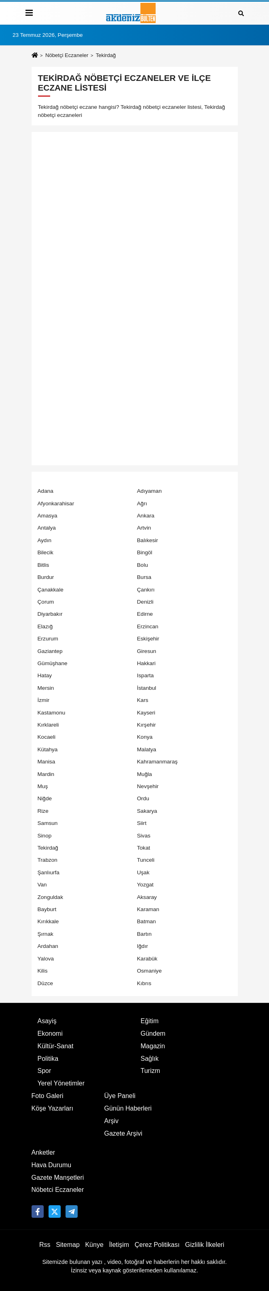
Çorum (46, 602)
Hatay (45, 675)
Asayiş (47, 1021)
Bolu (142, 565)
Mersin (46, 688)
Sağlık (150, 1058)
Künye (94, 1244)
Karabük (147, 959)
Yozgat (145, 885)
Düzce (45, 983)
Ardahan (48, 946)
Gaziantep (50, 651)
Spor (44, 1070)
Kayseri (146, 713)
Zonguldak (50, 897)
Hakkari (146, 663)
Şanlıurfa (48, 872)
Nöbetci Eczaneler (58, 1189)
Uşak (143, 872)
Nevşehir (148, 786)
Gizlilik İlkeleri (205, 1244)
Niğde (45, 798)
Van (42, 885)
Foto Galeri (48, 1095)
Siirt (141, 823)
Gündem (153, 1033)
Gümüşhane (53, 663)
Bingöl (145, 552)
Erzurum (48, 639)
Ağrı (142, 503)
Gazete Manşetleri (58, 1177)
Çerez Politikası (157, 1244)
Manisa (46, 762)
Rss (45, 1244)
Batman (146, 921)
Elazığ (45, 626)
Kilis (43, 971)
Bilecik (45, 552)
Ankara (146, 516)
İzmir (43, 700)
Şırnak (45, 934)
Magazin (153, 1046)
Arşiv (111, 1120)
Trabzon (47, 860)
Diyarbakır (50, 614)
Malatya (147, 749)
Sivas (143, 836)
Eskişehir (148, 639)
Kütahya (48, 749)
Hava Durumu (52, 1165)
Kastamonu (52, 713)
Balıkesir (147, 540)
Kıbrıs (144, 983)
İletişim (119, 1244)
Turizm (150, 1070)
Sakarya (147, 811)
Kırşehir (146, 725)
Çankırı (146, 590)
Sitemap (68, 1244)
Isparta (145, 675)
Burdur (46, 577)
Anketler (43, 1152)
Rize (43, 811)
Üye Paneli (120, 1095)
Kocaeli (47, 737)
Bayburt (47, 909)
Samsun (48, 823)
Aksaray (147, 897)
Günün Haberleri (128, 1108)
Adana (45, 491)
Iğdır (142, 946)
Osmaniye (149, 971)
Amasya (47, 516)
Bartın (144, 934)
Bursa (144, 577)
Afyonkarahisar (56, 503)
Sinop (45, 836)
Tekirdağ (48, 848)
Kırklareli (48, 725)
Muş (43, 786)
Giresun (147, 651)
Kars (142, 700)
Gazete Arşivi (123, 1133)
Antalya (47, 528)
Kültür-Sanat (56, 1046)
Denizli (145, 602)
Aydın (45, 540)
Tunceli (146, 860)
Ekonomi (50, 1033)
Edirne (145, 614)
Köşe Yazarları (52, 1108)
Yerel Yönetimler (61, 1083)
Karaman (148, 909)
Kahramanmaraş (157, 762)
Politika (48, 1058)
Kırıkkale (48, 921)
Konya (145, 737)
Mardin (46, 774)
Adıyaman (149, 491)
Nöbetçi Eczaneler (66, 55)
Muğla (144, 774)
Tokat (143, 848)
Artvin (144, 528)
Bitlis (43, 565)
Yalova (46, 959)
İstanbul (147, 688)
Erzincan (148, 626)
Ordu (143, 798)
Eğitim (150, 1021)
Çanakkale (51, 590)
